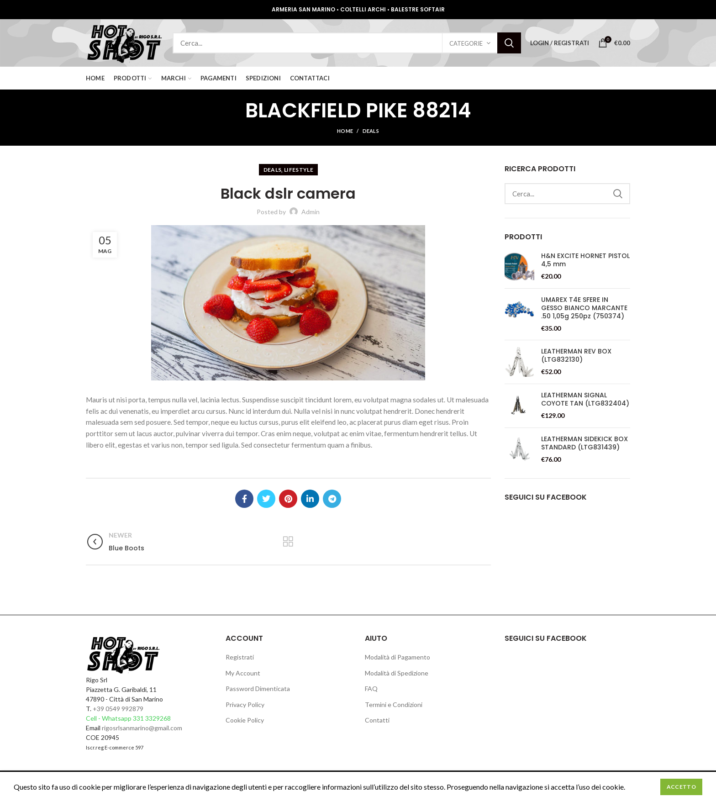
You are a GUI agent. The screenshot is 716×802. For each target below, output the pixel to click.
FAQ (371, 688)
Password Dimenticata (258, 688)
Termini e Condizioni (393, 704)
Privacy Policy (245, 704)
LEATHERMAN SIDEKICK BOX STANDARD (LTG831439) (584, 443)
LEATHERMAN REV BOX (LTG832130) (576, 355)
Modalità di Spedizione (396, 673)
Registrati (240, 657)
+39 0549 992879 (118, 708)
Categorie (466, 43)
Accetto (681, 786)
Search (509, 42)
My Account (243, 673)
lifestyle (298, 169)
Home (345, 131)
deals (371, 131)
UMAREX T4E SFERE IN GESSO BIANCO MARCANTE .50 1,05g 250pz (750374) (584, 308)
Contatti (377, 720)
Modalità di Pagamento (397, 657)
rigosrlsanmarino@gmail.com (142, 728)
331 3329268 (152, 718)
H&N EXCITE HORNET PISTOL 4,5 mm (585, 260)
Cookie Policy (245, 720)
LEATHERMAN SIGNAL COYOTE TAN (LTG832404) (585, 399)
